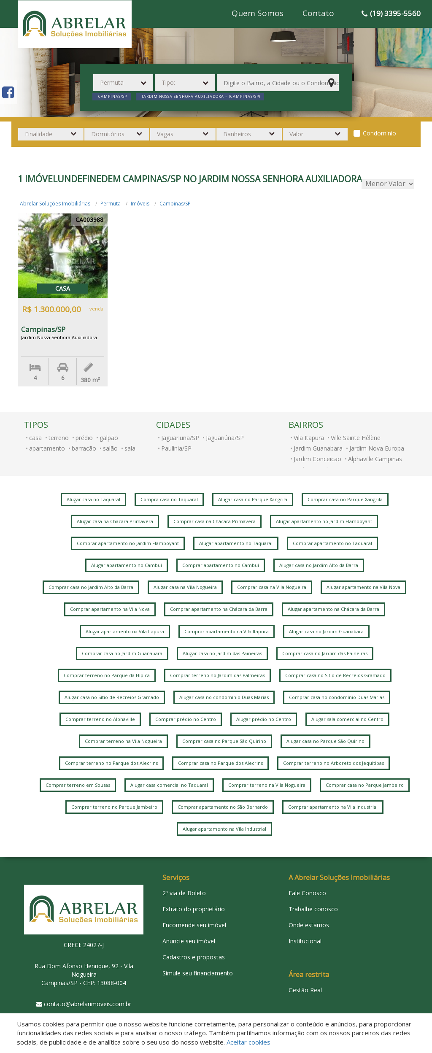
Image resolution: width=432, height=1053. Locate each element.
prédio (84, 438)
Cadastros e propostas (193, 957)
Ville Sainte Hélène (356, 438)
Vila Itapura (309, 438)
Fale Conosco (307, 893)
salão (110, 448)
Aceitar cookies (248, 1042)
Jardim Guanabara (318, 448)
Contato (318, 13)
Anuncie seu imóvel (188, 941)
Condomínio (379, 133)
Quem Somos (258, 13)
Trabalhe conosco (313, 909)
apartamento (47, 448)
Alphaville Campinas (375, 459)
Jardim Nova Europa (376, 448)
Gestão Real (305, 990)
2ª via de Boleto (184, 893)
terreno (59, 438)
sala (129, 448)
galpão (109, 438)
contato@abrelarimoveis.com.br (87, 1004)
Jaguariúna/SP (225, 438)
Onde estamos (309, 925)
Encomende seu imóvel (194, 925)
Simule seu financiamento (197, 973)
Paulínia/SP (176, 448)
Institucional (305, 941)
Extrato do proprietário (193, 909)
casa (35, 438)
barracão (84, 448)
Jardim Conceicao (317, 459)
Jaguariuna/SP (180, 438)
